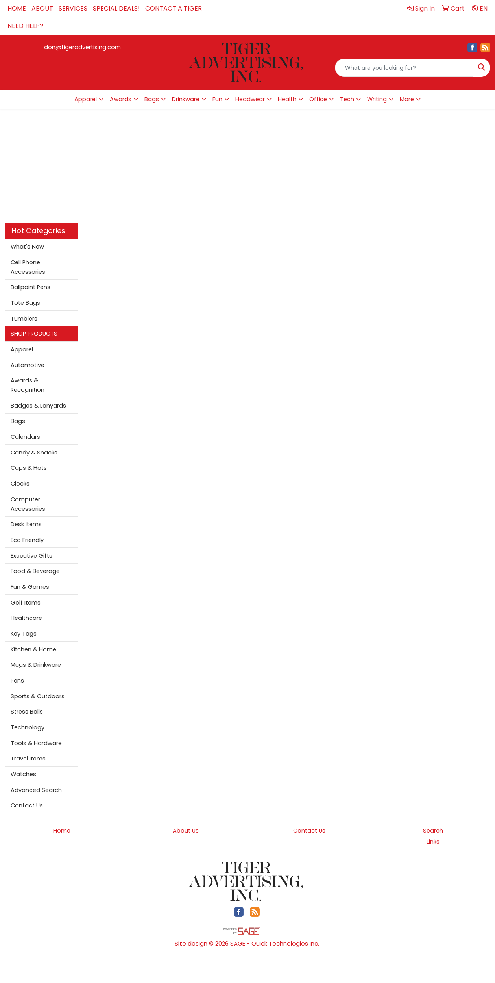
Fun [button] (217, 99)
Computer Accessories (28, 504)
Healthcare (26, 618)
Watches (23, 774)
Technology (27, 727)
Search (433, 831)
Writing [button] (377, 99)
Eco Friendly (27, 540)
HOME (16, 8)
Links (433, 842)
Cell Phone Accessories (28, 267)
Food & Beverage (35, 571)
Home (61, 831)
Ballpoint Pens (30, 287)
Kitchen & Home (33, 649)
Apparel (22, 349)
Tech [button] (347, 99)
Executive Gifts (31, 556)
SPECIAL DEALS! (116, 8)
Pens (17, 680)
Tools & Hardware (36, 743)
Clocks (20, 484)
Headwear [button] (250, 99)
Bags (18, 421)
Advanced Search (36, 790)
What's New (27, 246)
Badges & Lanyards (38, 406)
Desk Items (26, 524)
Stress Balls (27, 712)
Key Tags (24, 634)
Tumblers (24, 319)
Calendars (25, 437)
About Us (186, 831)
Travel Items (28, 758)
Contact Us (27, 805)
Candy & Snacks (34, 452)
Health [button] (287, 99)
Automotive (27, 365)
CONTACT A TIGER (173, 8)
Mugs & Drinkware (36, 665)
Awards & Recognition (27, 385)
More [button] (407, 99)
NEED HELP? (25, 25)
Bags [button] (151, 99)
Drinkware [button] (185, 99)
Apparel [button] (85, 99)
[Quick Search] (404, 68)
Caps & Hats (29, 468)
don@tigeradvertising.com (82, 47)
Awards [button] (120, 99)
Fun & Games (30, 587)
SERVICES (73, 8)
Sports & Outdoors (38, 696)
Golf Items (26, 602)
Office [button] (318, 99)
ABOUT (42, 8)
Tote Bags (25, 303)
